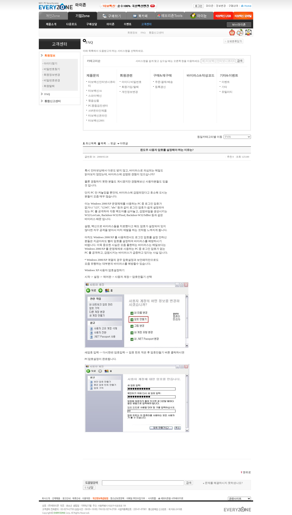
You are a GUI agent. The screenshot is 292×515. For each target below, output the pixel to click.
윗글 (113, 143)
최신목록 (90, 143)
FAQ (143, 32)
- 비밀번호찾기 (51, 69)
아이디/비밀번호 (131, 82)
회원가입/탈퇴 (130, 87)
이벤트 (226, 82)
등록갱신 (160, 87)
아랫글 (123, 143)
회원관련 (126, 75)
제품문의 (92, 75)
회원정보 (132, 32)
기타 (224, 87)
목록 (103, 143)
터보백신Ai (95, 90)
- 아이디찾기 (50, 63)
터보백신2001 (96, 120)
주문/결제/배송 (164, 82)
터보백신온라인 (97, 115)
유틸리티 (227, 91)
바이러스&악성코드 (201, 75)
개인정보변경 (130, 91)
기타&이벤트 (229, 75)
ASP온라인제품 (97, 110)
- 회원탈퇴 (48, 86)
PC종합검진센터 (98, 105)
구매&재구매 (162, 75)
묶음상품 (93, 100)
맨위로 (245, 472)
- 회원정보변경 (51, 74)
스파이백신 (95, 95)
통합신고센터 (156, 32)
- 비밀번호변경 (51, 80)
